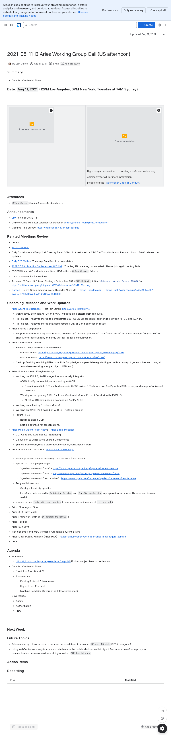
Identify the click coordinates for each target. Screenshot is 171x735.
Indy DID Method (22, 261)
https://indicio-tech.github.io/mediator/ (87, 222)
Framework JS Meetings (60, 449)
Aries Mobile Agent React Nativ (29, 429)
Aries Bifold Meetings (63, 429)
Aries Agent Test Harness (26, 308)
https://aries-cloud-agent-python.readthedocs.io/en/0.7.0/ (72, 357)
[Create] (146, 25)
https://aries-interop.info (76, 308)
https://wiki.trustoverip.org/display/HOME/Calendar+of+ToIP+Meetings (51, 285)
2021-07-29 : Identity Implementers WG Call (37, 266)
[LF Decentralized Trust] (19, 25)
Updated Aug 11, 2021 (143, 34)
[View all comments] (162, 711)
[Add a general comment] (24, 727)
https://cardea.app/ (91, 289)
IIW (14, 217)
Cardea (16, 289)
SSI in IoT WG (20, 247)
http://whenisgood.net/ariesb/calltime (58, 227)
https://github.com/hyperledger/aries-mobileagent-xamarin (93, 536)
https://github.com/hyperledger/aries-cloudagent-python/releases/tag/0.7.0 (81, 352)
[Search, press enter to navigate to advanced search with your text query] (80, 25)
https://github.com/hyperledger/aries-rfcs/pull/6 (43, 561)
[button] (20, 203)
